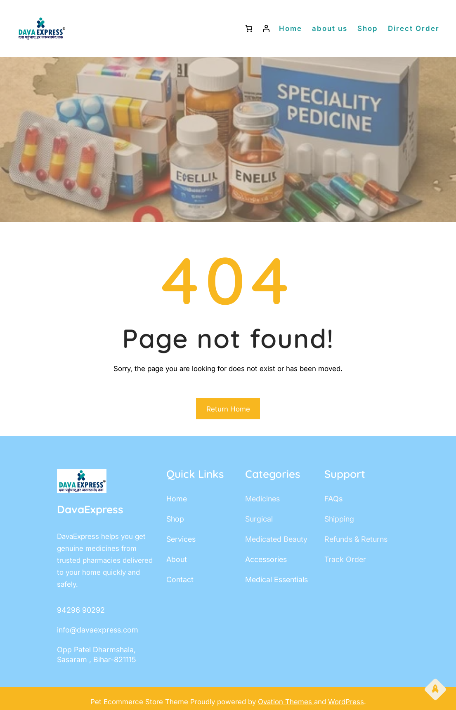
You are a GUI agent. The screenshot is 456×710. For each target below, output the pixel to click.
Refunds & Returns (355, 539)
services (181, 539)
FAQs (333, 498)
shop (175, 519)
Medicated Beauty (276, 539)
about (176, 559)
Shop (367, 28)
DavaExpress (90, 509)
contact (180, 579)
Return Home (228, 409)
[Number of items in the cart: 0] (249, 29)
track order (345, 559)
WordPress (346, 702)
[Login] (266, 29)
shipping (339, 519)
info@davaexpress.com (97, 629)
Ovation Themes (286, 702)
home (176, 498)
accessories (266, 559)
